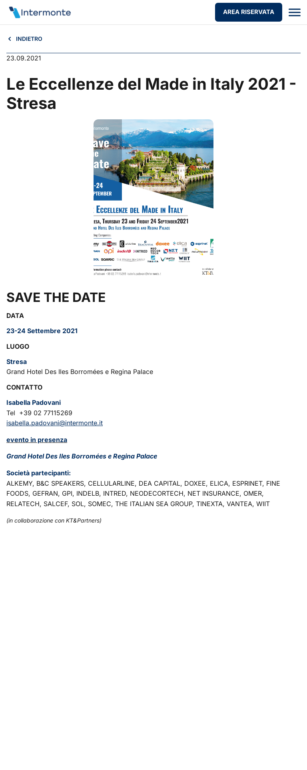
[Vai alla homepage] (39, 12)
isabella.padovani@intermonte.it (54, 423)
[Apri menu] (295, 12)
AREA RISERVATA (248, 12)
